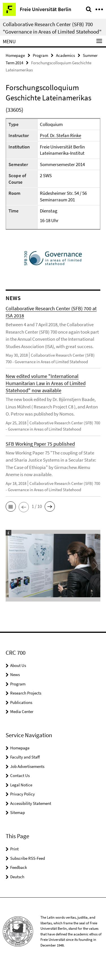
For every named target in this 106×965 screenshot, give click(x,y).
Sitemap (17, 812)
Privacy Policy (22, 794)
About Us (18, 665)
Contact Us (20, 775)
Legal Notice (21, 785)
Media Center (21, 711)
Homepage (15, 55)
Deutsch (17, 876)
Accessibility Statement (30, 803)
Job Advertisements (27, 766)
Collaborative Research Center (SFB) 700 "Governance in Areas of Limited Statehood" (52, 28)
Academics (65, 55)
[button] (11, 506)
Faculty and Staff (25, 757)
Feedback (18, 867)
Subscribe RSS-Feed (27, 858)
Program (40, 55)
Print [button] (14, 849)
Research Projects (25, 693)
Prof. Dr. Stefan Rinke (60, 135)
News (15, 674)
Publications (21, 702)
